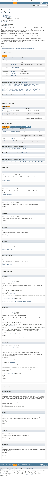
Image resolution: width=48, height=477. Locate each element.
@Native (4, 257)
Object (10, 110)
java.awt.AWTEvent (9, 17)
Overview (2, 464)
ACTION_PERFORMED (15, 67)
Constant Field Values (7, 180)
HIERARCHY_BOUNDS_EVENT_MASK (29, 85)
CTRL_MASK (13, 73)
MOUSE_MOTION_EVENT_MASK (34, 88)
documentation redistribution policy (29, 474)
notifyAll (31, 161)
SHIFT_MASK (13, 77)
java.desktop (8, 9)
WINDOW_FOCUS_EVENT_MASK (18, 90)
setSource (19, 148)
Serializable (4, 21)
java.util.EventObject (7, 16)
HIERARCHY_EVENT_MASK (7, 86)
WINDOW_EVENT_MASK (6, 90)
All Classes (2, 5)
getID (8, 148)
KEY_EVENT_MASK (14, 88)
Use (18, 464)
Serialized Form (30, 48)
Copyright (2, 473)
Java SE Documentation (29, 470)
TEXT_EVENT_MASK (36, 89)
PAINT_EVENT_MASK (19, 89)
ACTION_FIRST (14, 60)
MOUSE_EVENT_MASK (23, 88)
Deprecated (24, 464)
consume (4, 148)
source (3, 97)
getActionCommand (15, 131)
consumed (37, 84)
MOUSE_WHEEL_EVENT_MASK (8, 89)
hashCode (22, 161)
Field (9, 6)
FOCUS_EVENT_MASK (18, 85)
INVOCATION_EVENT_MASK (33, 86)
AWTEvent (7, 25)
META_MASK (13, 75)
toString (24, 148)
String (3, 111)
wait (36, 161)
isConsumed (13, 148)
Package (11, 464)
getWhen (12, 138)
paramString (13, 140)
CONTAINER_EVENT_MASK (7, 85)
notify (26, 161)
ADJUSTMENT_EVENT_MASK (17, 84)
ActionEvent (5, 110)
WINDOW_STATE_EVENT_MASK (30, 90)
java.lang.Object (4, 15)
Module (6, 464)
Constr (12, 6)
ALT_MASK (13, 71)
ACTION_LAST (14, 64)
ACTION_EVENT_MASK (6, 84)
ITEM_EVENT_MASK (6, 88)
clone (3, 161)
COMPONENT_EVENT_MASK (29, 84)
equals (7, 161)
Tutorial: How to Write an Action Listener (18, 48)
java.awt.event (9, 11)
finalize (12, 161)
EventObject (24, 95)
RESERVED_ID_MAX (27, 89)
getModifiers (14, 135)
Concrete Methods (25, 126)
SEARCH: (33, 5)
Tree (21, 464)
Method (16, 6)
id (14, 86)
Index (29, 464)
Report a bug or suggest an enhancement (8, 469)
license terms (36, 0)
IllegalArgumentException (8, 298)
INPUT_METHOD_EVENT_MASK (21, 86)
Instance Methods (14, 126)
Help (32, 464)
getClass (17, 161)
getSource (4, 155)
